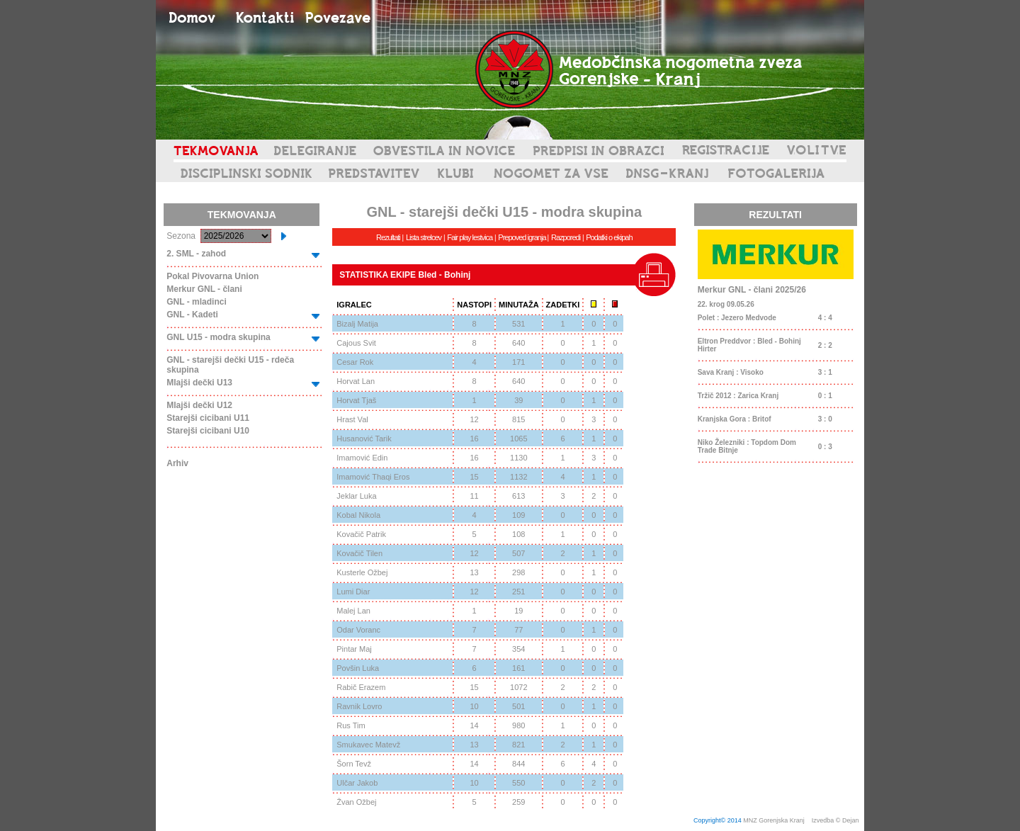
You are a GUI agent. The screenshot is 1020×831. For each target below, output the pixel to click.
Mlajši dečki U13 (199, 383)
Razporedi (565, 237)
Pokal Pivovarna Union (212, 276)
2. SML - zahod (196, 254)
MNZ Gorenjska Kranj (774, 820)
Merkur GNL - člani (204, 289)
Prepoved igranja (522, 237)
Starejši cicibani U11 (207, 418)
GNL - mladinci (196, 302)
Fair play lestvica (469, 237)
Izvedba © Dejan (836, 820)
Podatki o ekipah (609, 237)
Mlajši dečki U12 (199, 405)
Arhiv (177, 463)
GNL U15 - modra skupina (218, 337)
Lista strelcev (423, 237)
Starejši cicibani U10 (207, 431)
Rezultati (388, 237)
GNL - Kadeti (191, 315)
